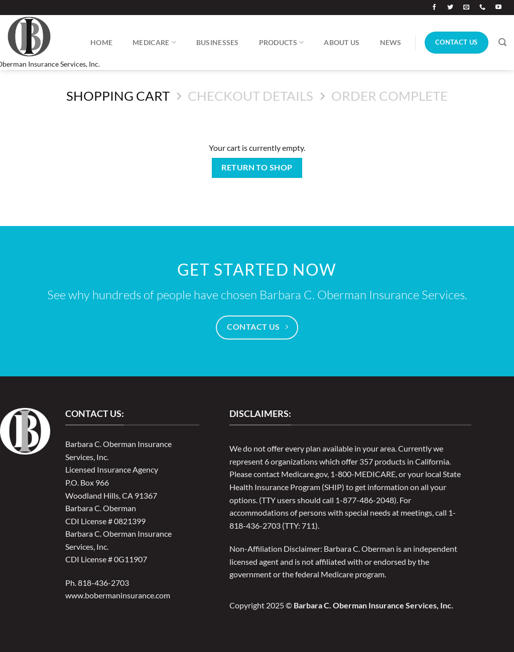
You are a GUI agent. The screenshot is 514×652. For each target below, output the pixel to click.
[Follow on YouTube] (498, 7)
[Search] (502, 42)
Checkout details (250, 95)
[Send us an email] (466, 7)
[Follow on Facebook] (434, 7)
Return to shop (257, 167)
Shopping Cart (118, 95)
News (391, 42)
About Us (341, 42)
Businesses (217, 42)
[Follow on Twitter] (450, 7)
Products (281, 42)
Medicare (154, 42)
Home (101, 42)
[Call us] (482, 7)
